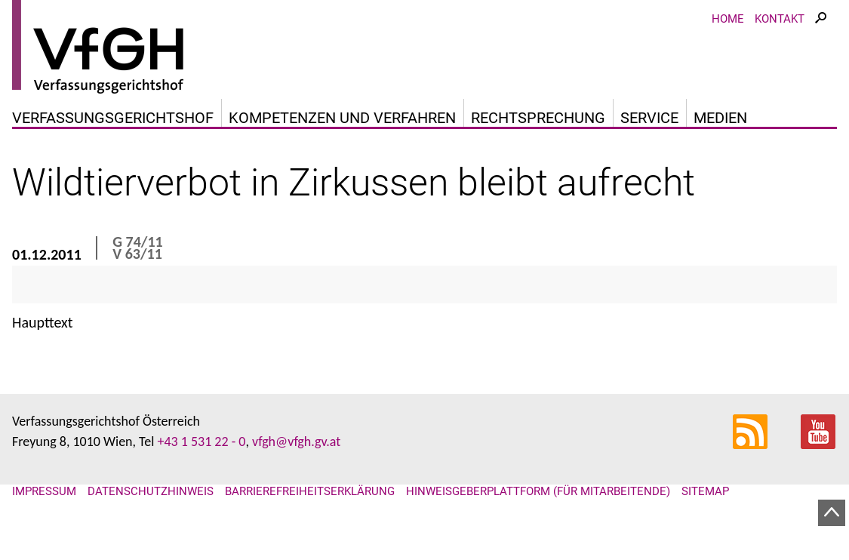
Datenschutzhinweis (151, 491)
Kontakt (779, 19)
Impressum (44, 491)
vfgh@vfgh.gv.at (296, 441)
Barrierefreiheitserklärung (310, 491)
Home (728, 19)
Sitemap (705, 491)
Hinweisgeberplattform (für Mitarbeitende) (538, 491)
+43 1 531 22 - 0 (201, 441)
